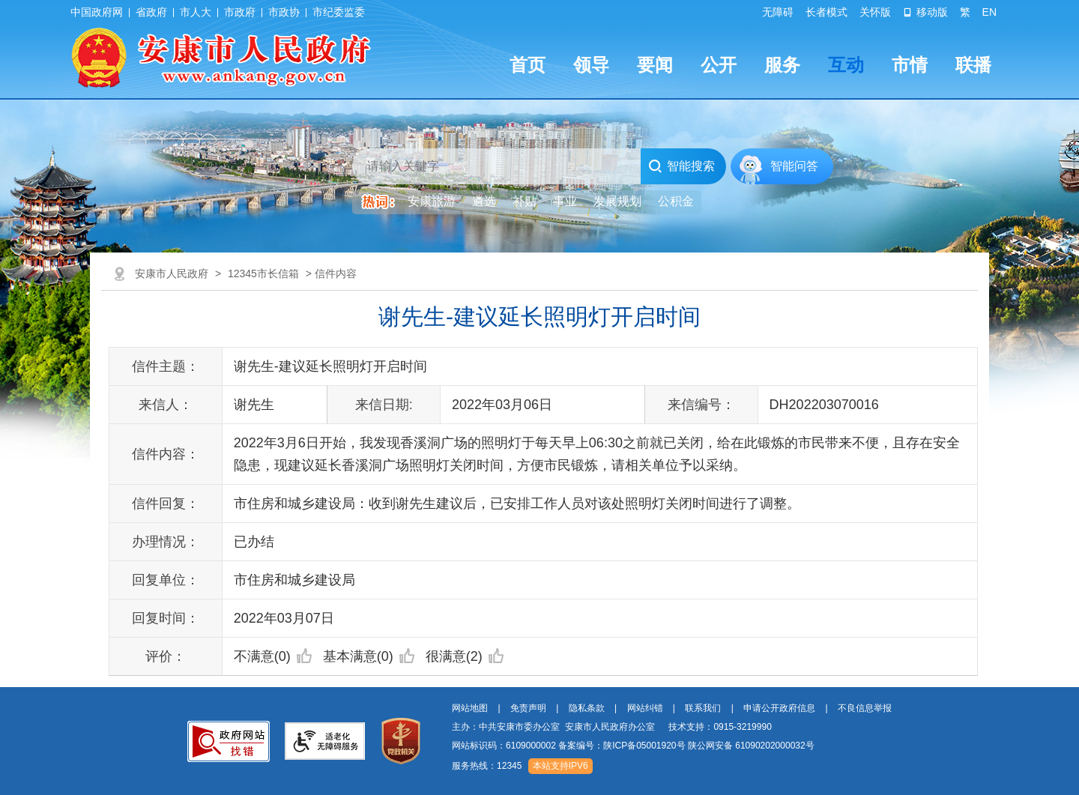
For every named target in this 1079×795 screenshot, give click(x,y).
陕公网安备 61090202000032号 (751, 745)
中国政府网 (96, 12)
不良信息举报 (865, 708)
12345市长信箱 (263, 273)
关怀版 (875, 12)
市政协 (284, 12)
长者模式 (826, 12)
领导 (591, 65)
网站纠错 (645, 708)
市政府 (240, 12)
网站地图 (470, 708)
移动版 (925, 12)
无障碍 (778, 12)
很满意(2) (465, 656)
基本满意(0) (368, 656)
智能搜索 (681, 166)
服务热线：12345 (487, 766)
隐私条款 (587, 708)
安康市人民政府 (171, 273)
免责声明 (528, 708)
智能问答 (794, 166)
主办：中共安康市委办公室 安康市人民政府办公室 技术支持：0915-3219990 (612, 727)
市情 (910, 65)
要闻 (655, 65)
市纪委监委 (338, 12)
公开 (719, 65)
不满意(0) (273, 656)
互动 (846, 65)
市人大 (195, 12)
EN (989, 12)
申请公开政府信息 (779, 708)
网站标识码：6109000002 (633, 745)
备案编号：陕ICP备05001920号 (621, 745)
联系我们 (703, 708)
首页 (527, 65)
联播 (973, 65)
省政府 (151, 12)
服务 (782, 65)
